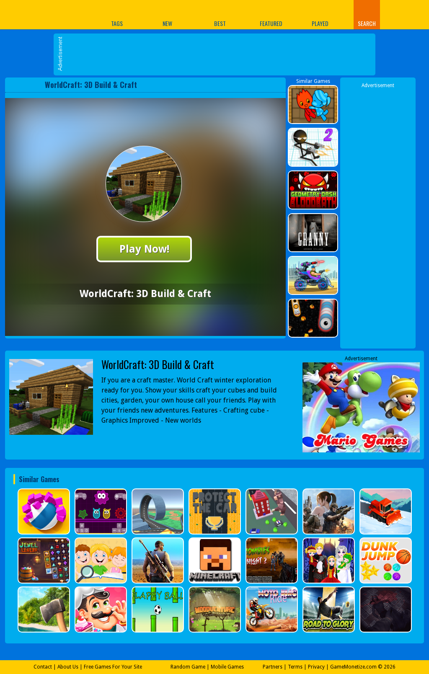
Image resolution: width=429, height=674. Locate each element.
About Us (67, 667)
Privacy (316, 667)
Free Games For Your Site (113, 667)
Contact (43, 667)
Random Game (188, 667)
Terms (295, 667)
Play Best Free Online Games (38, 14)
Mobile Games (227, 667)
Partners (272, 667)
